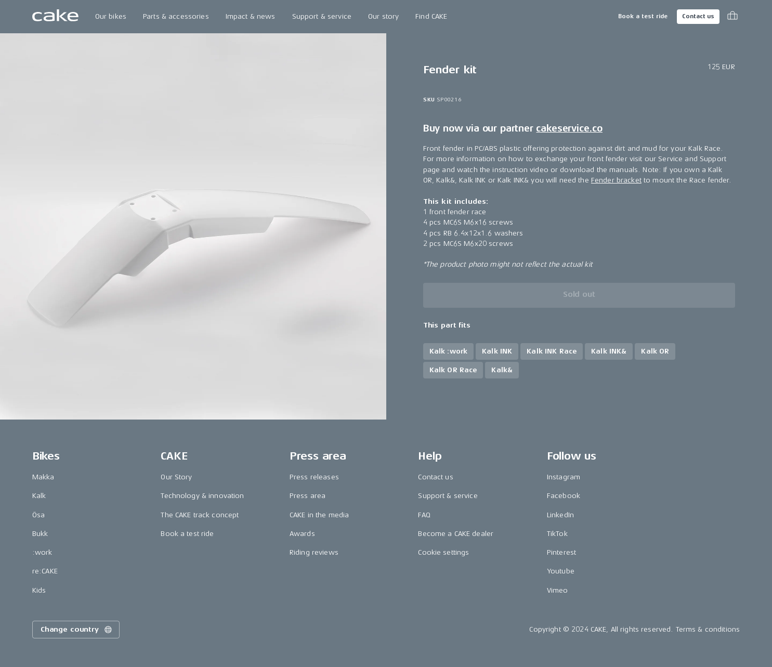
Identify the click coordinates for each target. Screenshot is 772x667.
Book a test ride (643, 16)
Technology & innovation (202, 496)
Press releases (314, 477)
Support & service (321, 16)
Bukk (40, 534)
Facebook (563, 496)
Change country (77, 629)
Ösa (38, 515)
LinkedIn (560, 515)
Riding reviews (314, 552)
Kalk (39, 496)
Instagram (563, 477)
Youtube (560, 571)
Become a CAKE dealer (455, 534)
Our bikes (110, 16)
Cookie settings (443, 552)
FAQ (424, 515)
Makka (43, 477)
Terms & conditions (708, 629)
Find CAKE (431, 16)
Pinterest (561, 552)
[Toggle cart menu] (732, 16)
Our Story (176, 477)
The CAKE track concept (200, 515)
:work (42, 552)
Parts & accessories (176, 16)
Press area (307, 496)
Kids (39, 590)
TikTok (557, 534)
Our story (383, 16)
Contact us (698, 16)
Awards (302, 534)
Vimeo (557, 590)
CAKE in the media (319, 515)
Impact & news (251, 16)
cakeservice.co (569, 129)
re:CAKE (45, 571)
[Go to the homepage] (55, 16)
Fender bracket (616, 181)
